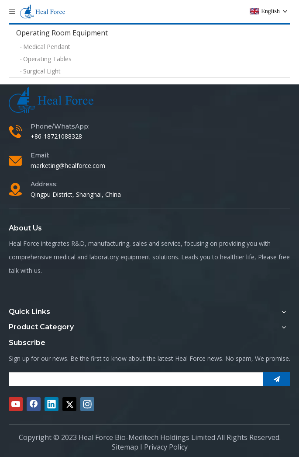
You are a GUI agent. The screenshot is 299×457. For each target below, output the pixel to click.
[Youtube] (16, 404)
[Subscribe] (276, 379)
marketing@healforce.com (68, 165)
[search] (134, 379)
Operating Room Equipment (62, 33)
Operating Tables (47, 59)
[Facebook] (34, 404)
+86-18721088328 (56, 136)
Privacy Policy (166, 447)
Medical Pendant (46, 46)
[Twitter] (69, 404)
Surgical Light (42, 71)
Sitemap (125, 447)
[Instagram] (87, 404)
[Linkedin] (51, 404)
